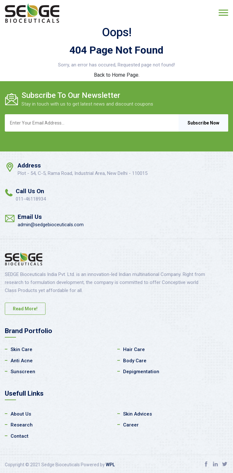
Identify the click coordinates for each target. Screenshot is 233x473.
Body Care (134, 361)
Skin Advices (137, 414)
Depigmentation (141, 371)
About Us (21, 414)
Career (131, 425)
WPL (110, 464)
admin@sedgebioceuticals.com (51, 225)
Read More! (25, 308)
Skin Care (21, 349)
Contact (20, 436)
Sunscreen (23, 371)
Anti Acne (22, 361)
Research (22, 425)
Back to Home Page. (116, 75)
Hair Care (134, 349)
